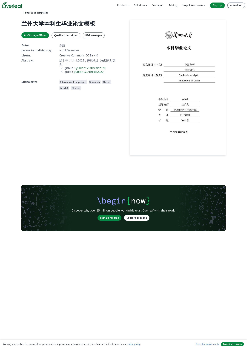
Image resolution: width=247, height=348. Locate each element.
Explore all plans (137, 218)
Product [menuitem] (122, 5)
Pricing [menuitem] (173, 5)
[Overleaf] (12, 5)
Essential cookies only (207, 343)
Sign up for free (109, 218)
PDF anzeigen (93, 35)
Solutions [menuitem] (139, 5)
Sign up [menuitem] (217, 5)
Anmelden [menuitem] (236, 5)
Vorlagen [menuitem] (157, 5)
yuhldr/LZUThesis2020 (91, 68)
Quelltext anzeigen (66, 35)
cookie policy (133, 343)
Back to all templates (35, 12)
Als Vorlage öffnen (35, 35)
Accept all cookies (232, 344)
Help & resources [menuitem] (192, 5)
